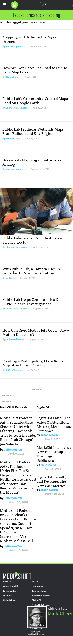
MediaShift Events (41, 595)
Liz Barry (10, 278)
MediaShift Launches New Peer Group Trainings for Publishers (54, 453)
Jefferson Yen (13, 449)
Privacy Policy (37, 625)
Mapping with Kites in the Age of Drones (30, 39)
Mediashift (15, 5)
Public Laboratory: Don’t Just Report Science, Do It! (33, 240)
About (35, 581)
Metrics (7, 581)
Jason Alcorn (49, 435)
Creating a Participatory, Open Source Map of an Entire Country (34, 362)
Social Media (9, 591)
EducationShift (10, 586)
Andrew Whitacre (15, 339)
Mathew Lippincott (15, 46)
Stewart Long (13, 77)
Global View (9, 600)
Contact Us (37, 586)
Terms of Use (36, 628)
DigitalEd (36, 600)
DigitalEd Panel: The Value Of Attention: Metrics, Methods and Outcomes (54, 424)
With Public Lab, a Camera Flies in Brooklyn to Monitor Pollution (31, 270)
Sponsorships (39, 591)
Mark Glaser (48, 465)
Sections (4, 4)
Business (7, 595)
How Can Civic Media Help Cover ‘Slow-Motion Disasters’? (35, 332)
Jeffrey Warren (13, 370)
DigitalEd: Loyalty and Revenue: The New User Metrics (51, 481)
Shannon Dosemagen (16, 107)
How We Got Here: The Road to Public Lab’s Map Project (34, 69)
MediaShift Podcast (41, 604)
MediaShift (17, 575)
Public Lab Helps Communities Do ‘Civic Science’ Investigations (31, 301)
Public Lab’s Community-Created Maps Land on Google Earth (35, 100)
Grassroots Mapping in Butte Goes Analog (31, 161)
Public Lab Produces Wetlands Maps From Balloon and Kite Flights (33, 131)
